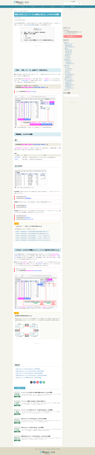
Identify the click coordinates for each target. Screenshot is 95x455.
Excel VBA (52, 6)
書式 (25, 35)
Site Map (72, 6)
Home (23, 6)
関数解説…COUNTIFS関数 (29, 33)
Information (63, 6)
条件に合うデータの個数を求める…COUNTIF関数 (26, 374)
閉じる (39, 28)
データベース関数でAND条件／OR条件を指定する (32, 398)
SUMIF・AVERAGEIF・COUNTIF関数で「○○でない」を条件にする (30, 234)
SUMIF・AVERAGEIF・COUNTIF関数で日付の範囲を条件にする (29, 232)
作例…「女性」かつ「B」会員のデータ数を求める (34, 32)
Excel (43, 6)
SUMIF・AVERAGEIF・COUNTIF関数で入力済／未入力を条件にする (30, 238)
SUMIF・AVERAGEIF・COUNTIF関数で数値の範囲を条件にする (29, 231)
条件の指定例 (27, 37)
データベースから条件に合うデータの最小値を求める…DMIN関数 (36, 406)
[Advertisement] (37, 55)
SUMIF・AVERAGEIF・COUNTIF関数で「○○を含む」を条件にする (30, 236)
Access (32, 6)
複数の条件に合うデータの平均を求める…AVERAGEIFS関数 (29, 372)
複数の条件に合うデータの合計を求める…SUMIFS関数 (27, 369)
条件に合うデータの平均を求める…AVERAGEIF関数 (27, 370)
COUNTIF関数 (30, 24)
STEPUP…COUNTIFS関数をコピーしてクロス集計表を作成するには (38, 39)
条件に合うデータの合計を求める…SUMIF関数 (26, 367)
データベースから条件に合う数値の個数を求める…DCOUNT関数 (35, 389)
